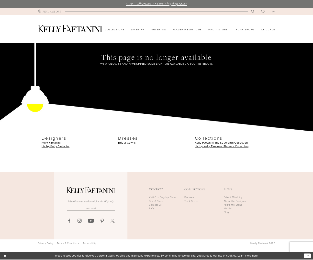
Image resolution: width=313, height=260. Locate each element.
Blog (226, 212)
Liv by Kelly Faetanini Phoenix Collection (221, 146)
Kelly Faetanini (51, 143)
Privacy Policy (46, 243)
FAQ (151, 208)
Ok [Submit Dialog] (307, 256)
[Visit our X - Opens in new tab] (112, 221)
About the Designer (235, 201)
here (254, 256)
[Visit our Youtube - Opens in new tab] (91, 221)
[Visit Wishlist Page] (263, 11)
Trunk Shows (191, 201)
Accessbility (89, 243)
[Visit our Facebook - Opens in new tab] (69, 221)
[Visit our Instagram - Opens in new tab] (79, 221)
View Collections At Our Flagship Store (156, 3)
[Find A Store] (49, 11)
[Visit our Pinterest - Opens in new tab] (102, 221)
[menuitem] (49, 11)
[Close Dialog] (5, 256)
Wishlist (228, 208)
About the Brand (233, 205)
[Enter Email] (91, 208)
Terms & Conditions (68, 243)
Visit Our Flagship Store (162, 197)
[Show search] (253, 11)
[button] (273, 11)
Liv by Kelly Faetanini (55, 146)
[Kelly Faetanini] (70, 28)
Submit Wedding (233, 197)
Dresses (189, 197)
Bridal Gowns (126, 143)
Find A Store (156, 201)
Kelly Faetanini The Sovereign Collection (221, 143)
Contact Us (155, 205)
